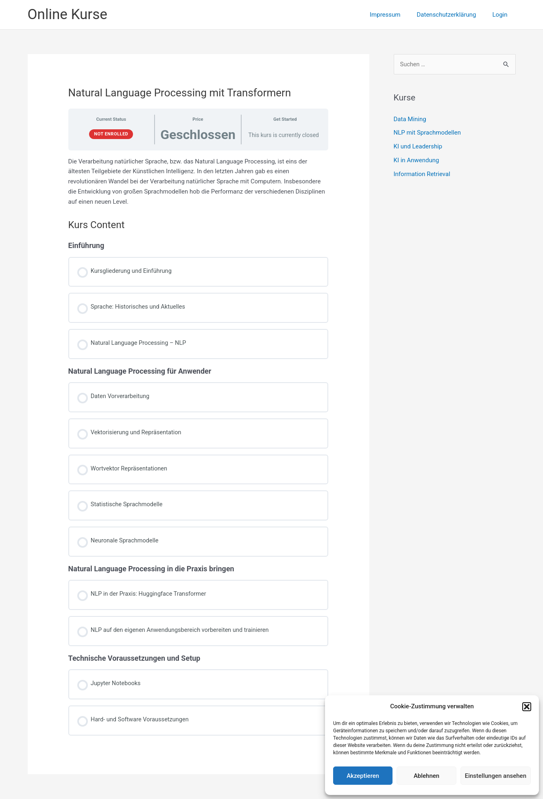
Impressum (395, 14)
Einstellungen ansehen (495, 775)
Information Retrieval (422, 174)
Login (502, 14)
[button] (527, 707)
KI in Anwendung (416, 160)
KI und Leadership (418, 146)
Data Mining (410, 119)
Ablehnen (426, 775)
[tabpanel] (198, 182)
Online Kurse (67, 14)
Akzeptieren (363, 775)
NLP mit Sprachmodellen (427, 133)
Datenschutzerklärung (452, 14)
